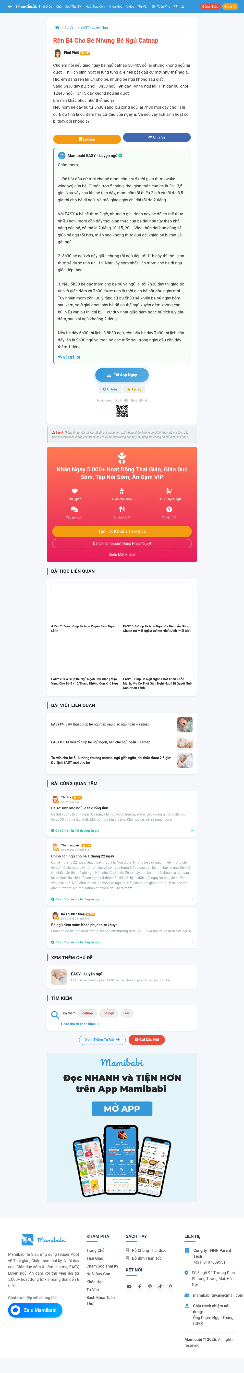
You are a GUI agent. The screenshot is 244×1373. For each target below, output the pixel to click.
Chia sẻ (156, 137)
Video (130, 6)
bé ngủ (109, 1013)
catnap (87, 1013)
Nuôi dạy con (95, 6)
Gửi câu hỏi (147, 1039)
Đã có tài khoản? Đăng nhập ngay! (122, 543)
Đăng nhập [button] (210, 6)
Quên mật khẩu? (122, 554)
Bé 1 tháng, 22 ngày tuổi (75, 850)
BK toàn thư (161, 6)
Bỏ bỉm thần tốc (144, 1258)
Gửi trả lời (69, 357)
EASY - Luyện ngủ (94, 27)
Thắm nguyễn (76, 845)
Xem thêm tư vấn (102, 1039)
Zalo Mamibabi (34, 1310)
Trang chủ (95, 1250)
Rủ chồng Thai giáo (146, 1250)
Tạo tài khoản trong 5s (122, 531)
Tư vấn (143, 6)
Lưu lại (87, 139)
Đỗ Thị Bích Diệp (78, 914)
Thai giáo (45, 6)
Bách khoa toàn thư (100, 1300)
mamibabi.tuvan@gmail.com (218, 1295)
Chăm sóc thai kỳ (69, 6)
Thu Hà (71, 797)
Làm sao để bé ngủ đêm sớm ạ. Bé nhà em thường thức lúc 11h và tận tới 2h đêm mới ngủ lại (122, 931)
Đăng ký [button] (230, 6)
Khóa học (115, 6)
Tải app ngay (122, 375)
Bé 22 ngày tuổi (70, 802)
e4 (127, 1013)
